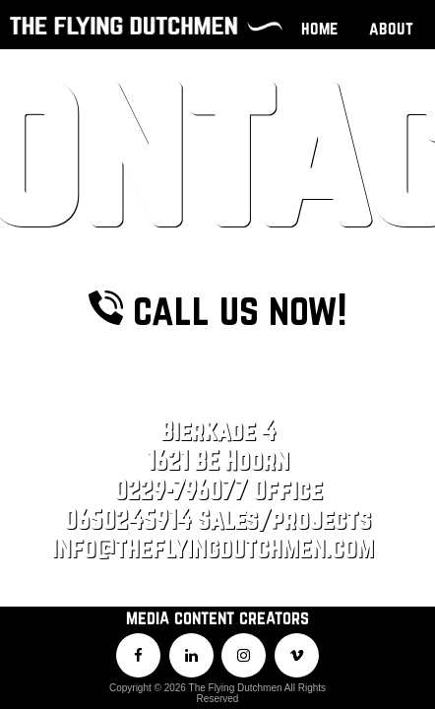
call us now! (217, 141)
